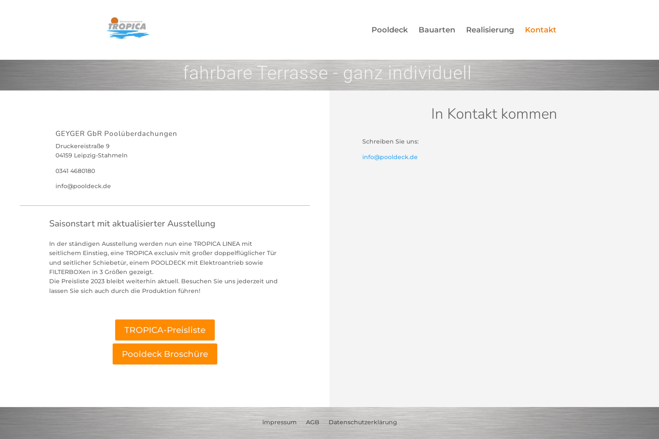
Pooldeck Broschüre (165, 354)
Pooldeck (390, 31)
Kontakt (540, 31)
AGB (312, 421)
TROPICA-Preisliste (165, 330)
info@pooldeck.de (390, 157)
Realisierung (490, 31)
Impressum (279, 421)
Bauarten (437, 31)
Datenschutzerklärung (363, 421)
